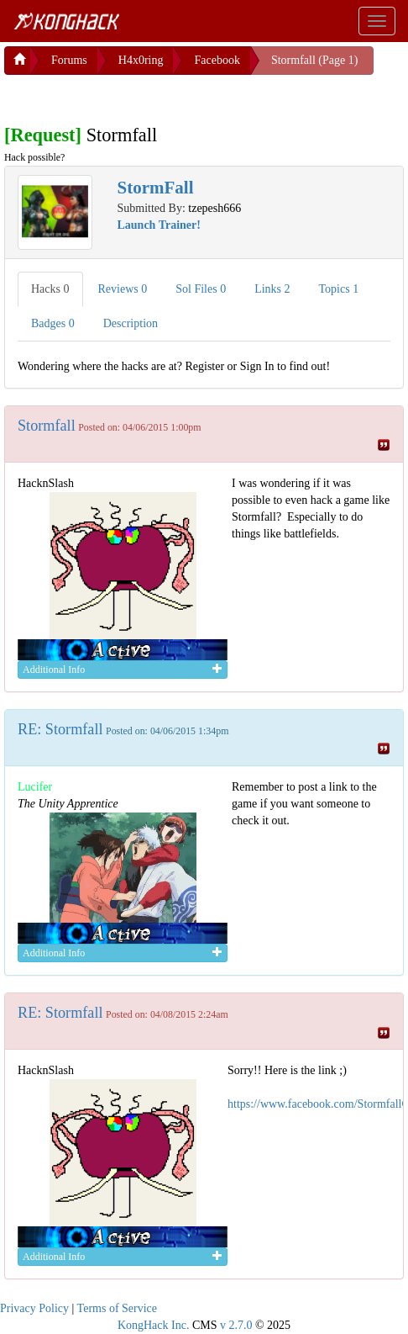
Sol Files (200, 285)
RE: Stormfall (60, 725)
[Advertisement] (138, 92)
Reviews (123, 285)
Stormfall (47, 422)
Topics (339, 285)
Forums (69, 56)
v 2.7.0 (236, 1321)
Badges (53, 320)
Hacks (50, 285)
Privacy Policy (34, 1305)
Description (130, 320)
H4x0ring (141, 56)
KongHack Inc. (154, 1321)
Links (272, 285)
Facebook (216, 56)
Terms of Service (117, 1305)
